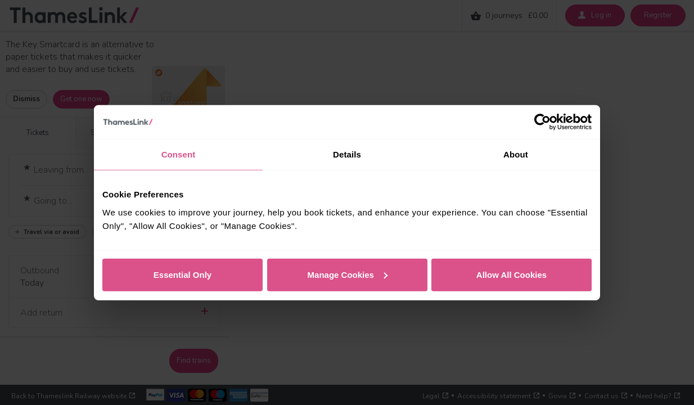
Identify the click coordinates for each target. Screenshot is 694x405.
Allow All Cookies (511, 274)
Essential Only (182, 274)
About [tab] (515, 154)
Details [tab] (347, 154)
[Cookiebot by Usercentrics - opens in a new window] (542, 122)
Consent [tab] (178, 154)
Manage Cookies (347, 274)
